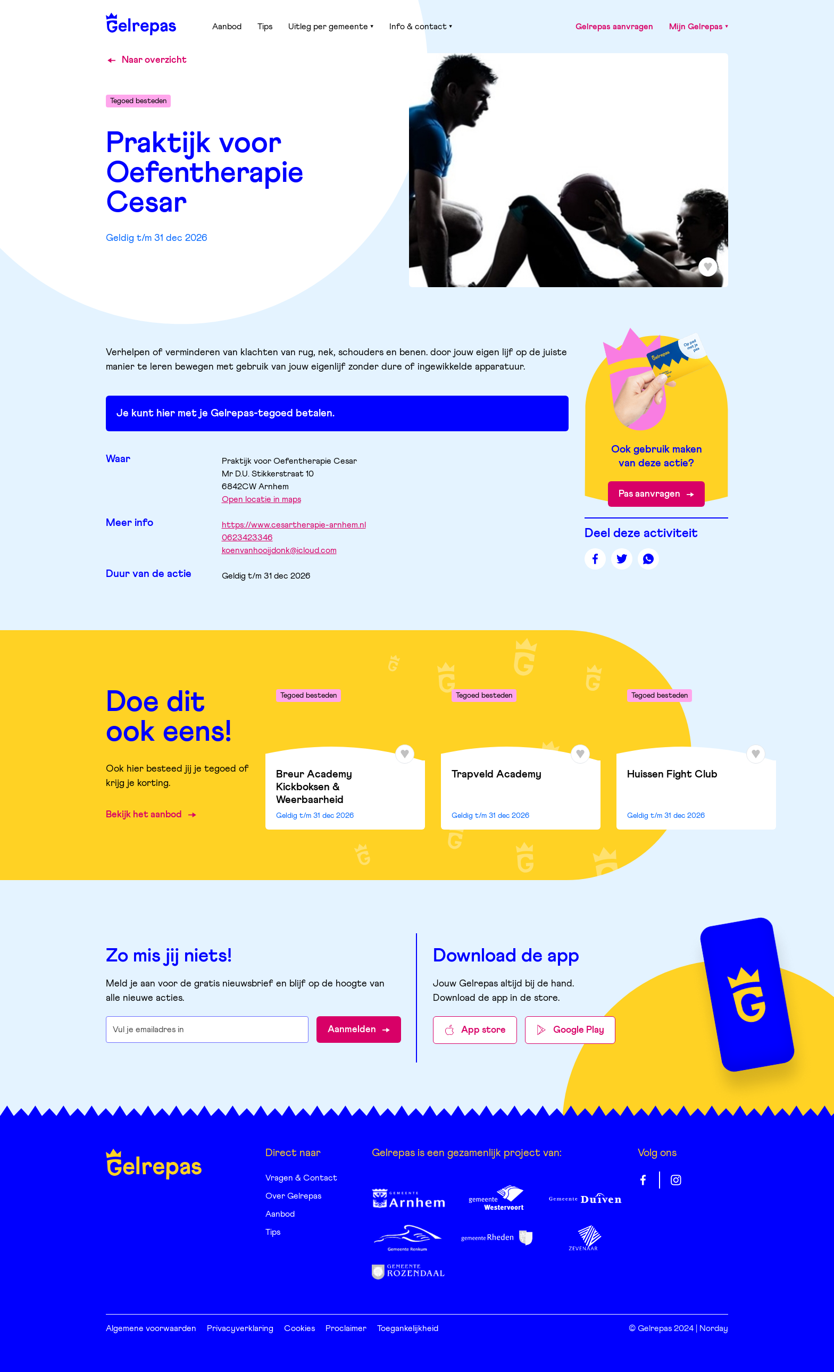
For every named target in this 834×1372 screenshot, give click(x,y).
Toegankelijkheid (407, 1328)
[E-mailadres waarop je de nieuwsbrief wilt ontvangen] (207, 1029)
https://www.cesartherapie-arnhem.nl (294, 525)
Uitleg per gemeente (330, 26)
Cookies (299, 1328)
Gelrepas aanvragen (614, 26)
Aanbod (226, 26)
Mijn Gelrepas (698, 26)
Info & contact (420, 26)
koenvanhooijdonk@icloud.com (279, 550)
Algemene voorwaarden (151, 1328)
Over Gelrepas (293, 1196)
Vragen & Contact (301, 1178)
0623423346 (247, 537)
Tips (264, 26)
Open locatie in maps (261, 499)
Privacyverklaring (240, 1328)
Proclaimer (346, 1328)
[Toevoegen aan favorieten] (708, 267)
